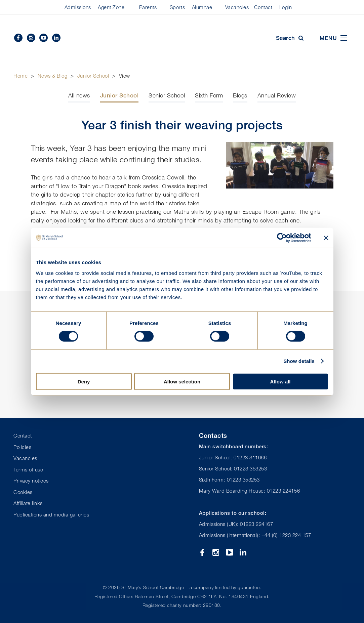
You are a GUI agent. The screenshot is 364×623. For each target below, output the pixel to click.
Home (20, 76)
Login (285, 7)
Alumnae (202, 7)
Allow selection (182, 381)
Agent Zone (111, 7)
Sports (177, 7)
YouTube (43, 38)
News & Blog (53, 76)
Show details (299, 361)
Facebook (18, 38)
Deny (84, 381)
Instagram (31, 38)
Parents (148, 7)
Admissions (78, 7)
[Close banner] (326, 238)
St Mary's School (182, 38)
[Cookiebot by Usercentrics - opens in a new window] (281, 238)
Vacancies (237, 7)
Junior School (93, 76)
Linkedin (56, 38)
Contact (263, 7)
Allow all (280, 381)
